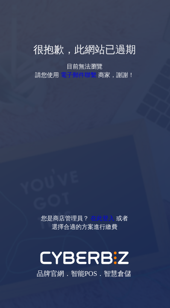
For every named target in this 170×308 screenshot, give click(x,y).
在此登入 (102, 218)
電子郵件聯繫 (79, 75)
